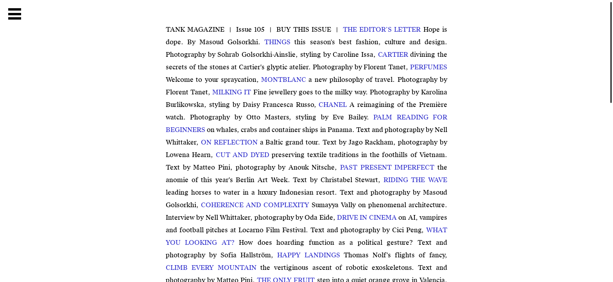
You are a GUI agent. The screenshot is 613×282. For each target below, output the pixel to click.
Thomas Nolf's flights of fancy (361, 255)
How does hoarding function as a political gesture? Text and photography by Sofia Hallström (306, 242)
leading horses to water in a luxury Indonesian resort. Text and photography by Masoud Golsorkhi (306, 192)
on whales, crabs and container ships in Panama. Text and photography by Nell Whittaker (306, 129)
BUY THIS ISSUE (304, 29)
